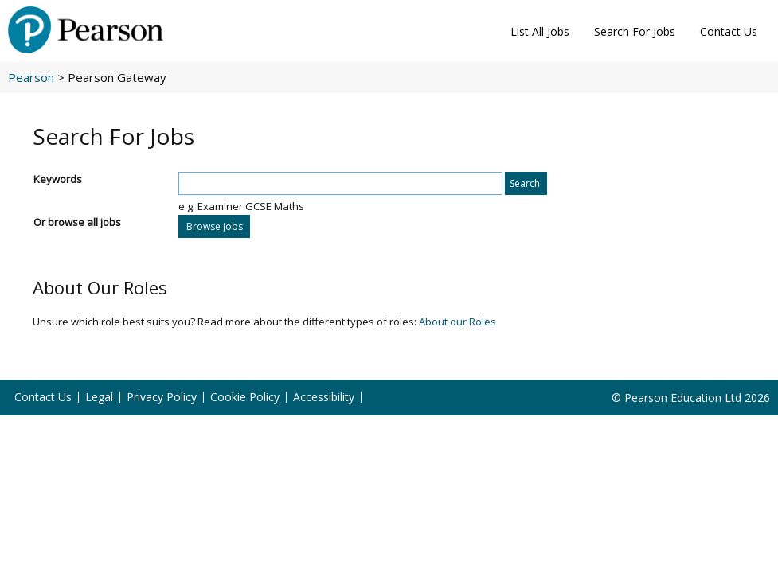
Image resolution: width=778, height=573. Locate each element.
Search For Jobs (634, 31)
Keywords (57, 179)
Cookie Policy (245, 397)
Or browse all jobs (77, 222)
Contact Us (728, 31)
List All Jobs (539, 31)
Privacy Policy (162, 397)
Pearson (31, 77)
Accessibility (323, 397)
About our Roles (457, 321)
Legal (99, 397)
